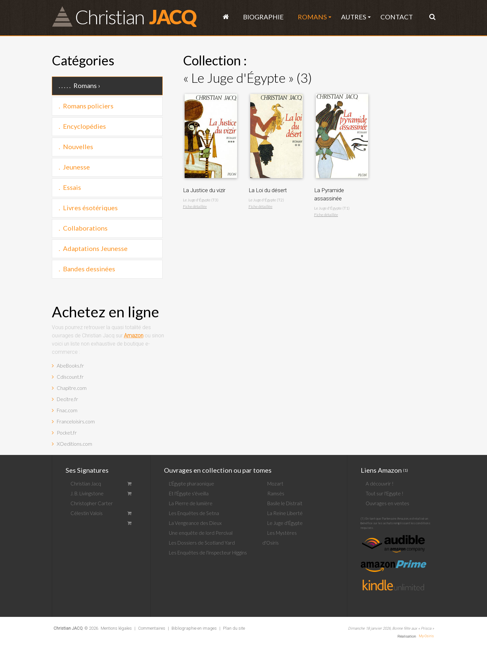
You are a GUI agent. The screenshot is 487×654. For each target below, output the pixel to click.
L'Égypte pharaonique (191, 483)
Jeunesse (76, 167)
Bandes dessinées (89, 269)
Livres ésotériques (90, 208)
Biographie (263, 17)
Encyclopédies (84, 126)
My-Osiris (426, 636)
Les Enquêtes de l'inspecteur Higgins (208, 552)
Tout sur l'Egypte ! (384, 493)
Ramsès (275, 493)
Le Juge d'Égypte (285, 523)
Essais (72, 187)
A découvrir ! (380, 483)
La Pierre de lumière (191, 503)
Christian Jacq (86, 483)
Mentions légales (116, 628)
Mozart (275, 483)
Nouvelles (78, 146)
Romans (312, 16)
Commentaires (151, 628)
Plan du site (234, 628)
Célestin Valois (87, 513)
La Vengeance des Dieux (195, 523)
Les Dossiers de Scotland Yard (202, 543)
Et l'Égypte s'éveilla (189, 493)
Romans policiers (88, 106)
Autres (353, 16)
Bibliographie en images (194, 628)
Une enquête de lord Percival (201, 533)
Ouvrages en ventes (387, 503)
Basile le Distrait (284, 503)
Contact (396, 17)
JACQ (135, 16)
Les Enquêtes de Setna (194, 513)
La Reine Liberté (285, 513)
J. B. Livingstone (87, 493)
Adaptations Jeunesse (95, 248)
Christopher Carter (92, 503)
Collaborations (85, 228)
